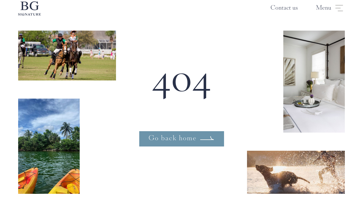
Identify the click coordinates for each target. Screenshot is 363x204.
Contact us (284, 8)
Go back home (173, 138)
